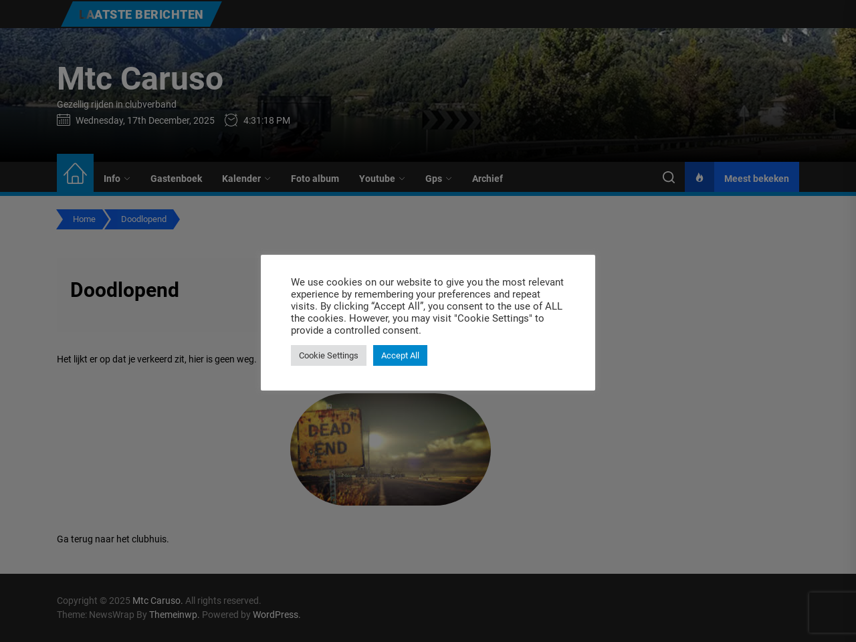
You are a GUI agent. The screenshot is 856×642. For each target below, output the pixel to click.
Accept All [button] (400, 355)
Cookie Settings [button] (328, 355)
